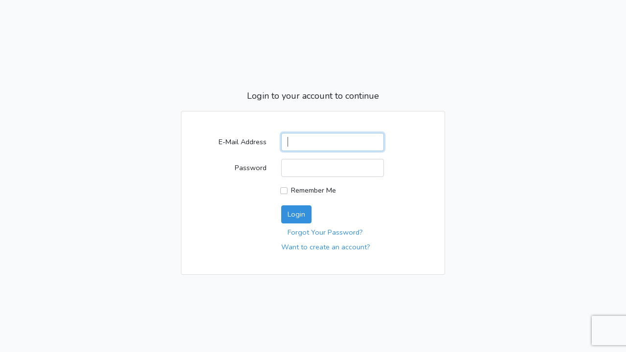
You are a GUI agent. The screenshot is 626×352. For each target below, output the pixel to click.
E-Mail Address (243, 142)
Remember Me (313, 190)
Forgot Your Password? (325, 232)
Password (251, 168)
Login (296, 214)
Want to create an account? (325, 247)
